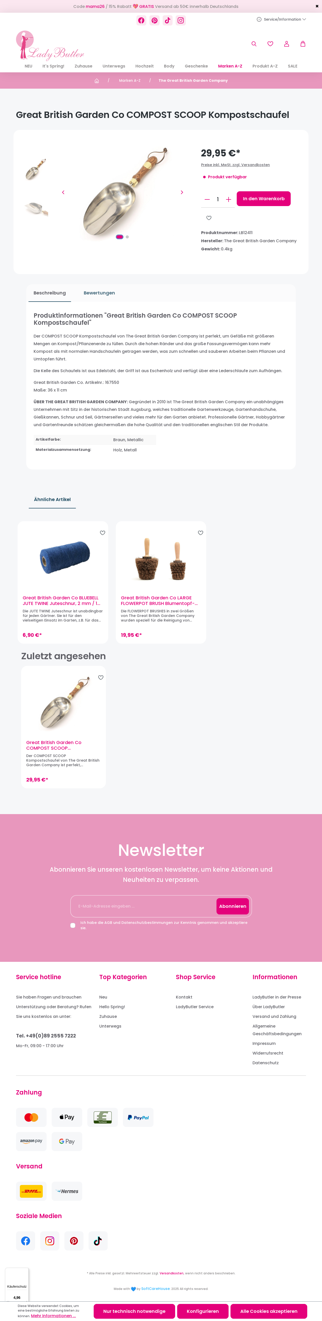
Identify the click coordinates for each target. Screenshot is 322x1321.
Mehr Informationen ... (53, 1316)
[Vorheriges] (63, 192)
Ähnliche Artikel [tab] (52, 492)
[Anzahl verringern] (207, 199)
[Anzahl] (218, 199)
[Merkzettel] (270, 44)
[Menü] (26, 1271)
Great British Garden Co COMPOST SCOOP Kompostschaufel (53, 744)
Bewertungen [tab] (97, 293)
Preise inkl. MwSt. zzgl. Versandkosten (235, 164)
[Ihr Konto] (286, 44)
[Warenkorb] (300, 44)
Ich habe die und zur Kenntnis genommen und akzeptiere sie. (163, 925)
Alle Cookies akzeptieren (269, 1311)
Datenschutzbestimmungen (147, 922)
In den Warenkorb (264, 198)
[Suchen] (254, 44)
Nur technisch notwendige (134, 1311)
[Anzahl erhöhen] (228, 199)
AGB (108, 922)
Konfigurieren (203, 1311)
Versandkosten (172, 1273)
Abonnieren (232, 905)
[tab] (47, 293)
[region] (161, 578)
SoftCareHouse (155, 1288)
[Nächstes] (182, 192)
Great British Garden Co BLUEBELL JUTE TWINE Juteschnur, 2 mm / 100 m (64, 596)
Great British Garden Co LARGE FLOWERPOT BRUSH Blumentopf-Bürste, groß (159, 596)
